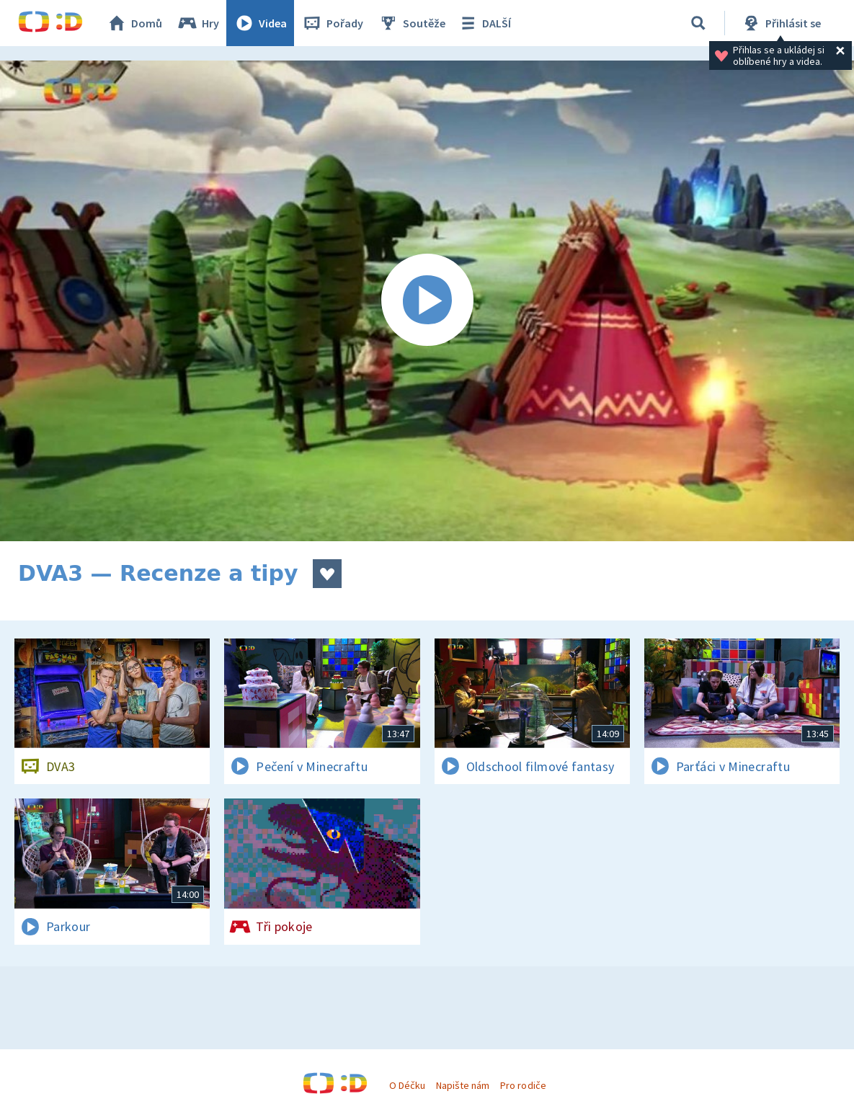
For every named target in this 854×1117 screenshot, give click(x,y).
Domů (134, 23)
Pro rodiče (523, 1085)
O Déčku (407, 1085)
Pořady (332, 23)
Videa (260, 23)
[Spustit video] (427, 301)
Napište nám (462, 1085)
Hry (198, 23)
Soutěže (411, 23)
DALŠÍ (484, 23)
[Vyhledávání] (698, 23)
